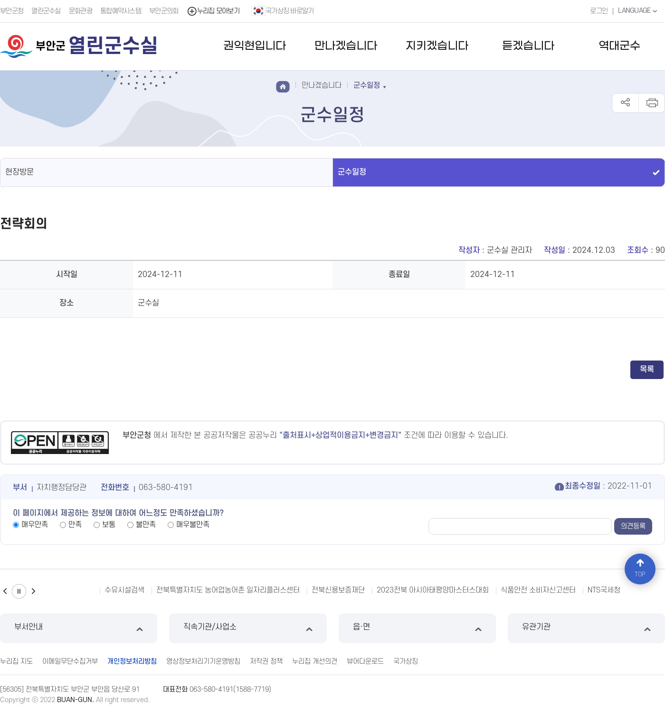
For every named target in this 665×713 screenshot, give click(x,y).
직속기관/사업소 (247, 628)
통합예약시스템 (120, 11)
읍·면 (417, 628)
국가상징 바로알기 (282, 11)
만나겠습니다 (345, 46)
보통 (108, 524)
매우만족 (34, 524)
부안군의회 (164, 11)
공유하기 (625, 102)
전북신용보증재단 (338, 590)
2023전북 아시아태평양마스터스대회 (433, 590)
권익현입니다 (254, 46)
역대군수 (619, 46)
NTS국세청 (604, 590)
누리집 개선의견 (314, 661)
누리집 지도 (16, 661)
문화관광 (80, 11)
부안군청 (11, 11)
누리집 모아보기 (213, 11)
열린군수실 (46, 11)
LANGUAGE (638, 11)
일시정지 (19, 591)
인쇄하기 (651, 102)
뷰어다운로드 (365, 661)
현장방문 (19, 172)
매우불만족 (192, 524)
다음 (33, 591)
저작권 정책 (266, 661)
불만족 (146, 524)
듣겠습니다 (528, 46)
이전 (5, 591)
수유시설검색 (124, 590)
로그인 (599, 11)
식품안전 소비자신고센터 (538, 590)
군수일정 (352, 172)
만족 (75, 524)
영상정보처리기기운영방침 (203, 661)
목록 (647, 369)
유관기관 (586, 628)
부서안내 (78, 628)
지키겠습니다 (437, 46)
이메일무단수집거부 (70, 661)
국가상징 (405, 661)
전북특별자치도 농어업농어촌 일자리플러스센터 (228, 590)
